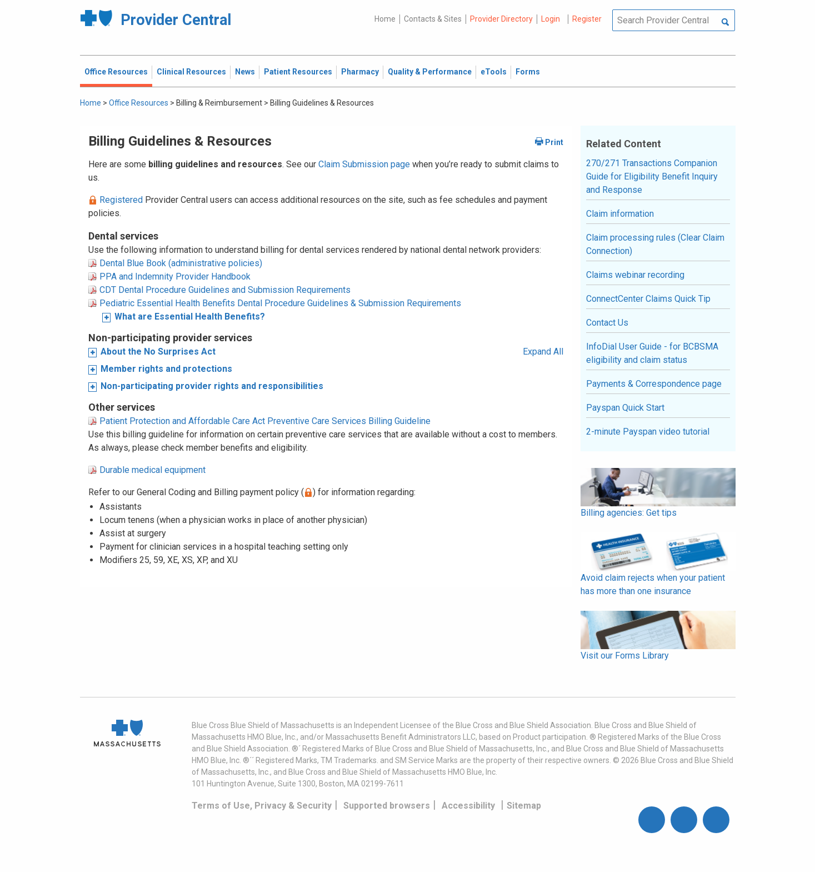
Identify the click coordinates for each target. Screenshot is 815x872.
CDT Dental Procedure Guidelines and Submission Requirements (225, 290)
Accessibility (468, 805)
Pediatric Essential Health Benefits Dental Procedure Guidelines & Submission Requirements (280, 303)
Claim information (620, 213)
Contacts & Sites (433, 18)
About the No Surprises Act (158, 351)
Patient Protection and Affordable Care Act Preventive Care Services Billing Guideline (265, 421)
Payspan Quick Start (625, 407)
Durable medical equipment (152, 470)
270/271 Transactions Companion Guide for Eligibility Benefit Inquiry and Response (652, 176)
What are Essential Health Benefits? (189, 316)
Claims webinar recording (635, 275)
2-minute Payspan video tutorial (647, 431)
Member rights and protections (166, 368)
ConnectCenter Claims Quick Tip (648, 298)
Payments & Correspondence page (654, 383)
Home (385, 18)
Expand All (543, 351)
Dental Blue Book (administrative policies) (180, 263)
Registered (121, 200)
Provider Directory (501, 18)
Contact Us (607, 322)
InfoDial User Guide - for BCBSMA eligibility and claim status (652, 353)
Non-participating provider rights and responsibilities (212, 386)
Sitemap (524, 805)
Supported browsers (386, 805)
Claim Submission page (364, 164)
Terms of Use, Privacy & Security (262, 805)
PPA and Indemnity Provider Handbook (175, 276)
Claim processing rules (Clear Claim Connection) (655, 244)
